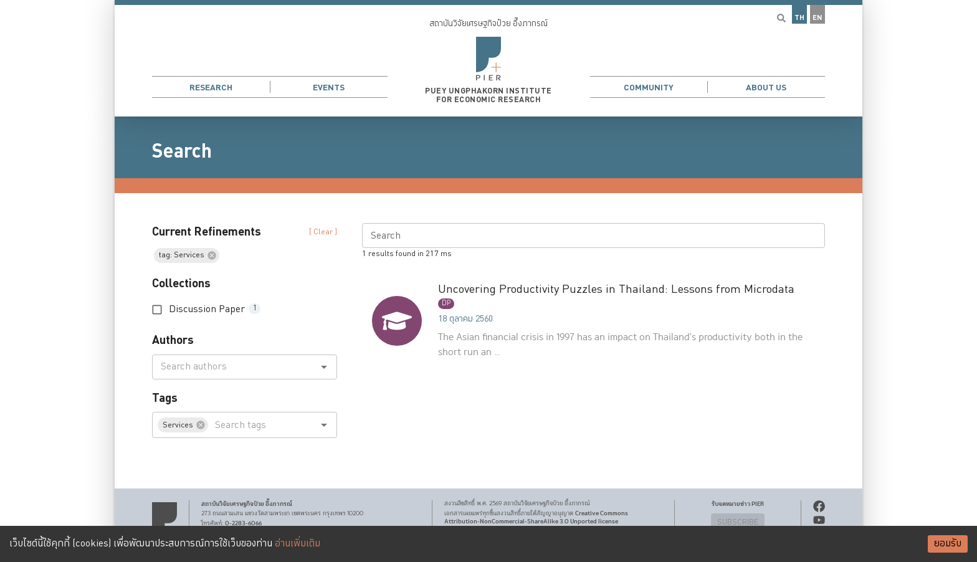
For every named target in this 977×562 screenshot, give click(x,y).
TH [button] (799, 18)
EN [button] (817, 18)
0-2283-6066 (243, 523)
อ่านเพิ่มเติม (297, 543)
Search (182, 151)
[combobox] (234, 367)
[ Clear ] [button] (323, 232)
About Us (766, 87)
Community (649, 87)
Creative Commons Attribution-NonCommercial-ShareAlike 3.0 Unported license (536, 517)
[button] (488, 58)
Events (329, 87)
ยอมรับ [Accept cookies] (947, 543)
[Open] (324, 367)
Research (210, 87)
